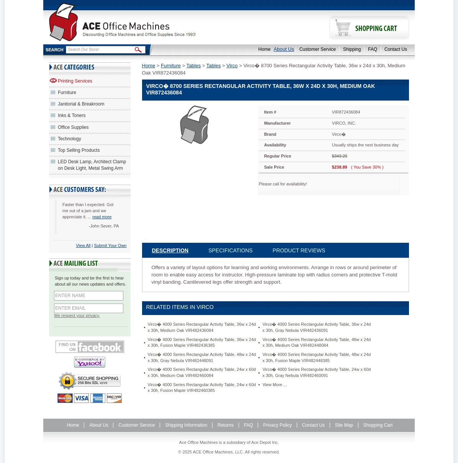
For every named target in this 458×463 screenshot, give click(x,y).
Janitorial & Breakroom (81, 104)
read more (101, 216)
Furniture (67, 92)
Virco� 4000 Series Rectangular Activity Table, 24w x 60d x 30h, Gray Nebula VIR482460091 (316, 372)
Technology (69, 138)
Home (264, 49)
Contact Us (395, 49)
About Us (284, 49)
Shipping (352, 49)
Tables (193, 65)
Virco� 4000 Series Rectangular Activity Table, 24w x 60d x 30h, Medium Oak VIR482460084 (202, 372)
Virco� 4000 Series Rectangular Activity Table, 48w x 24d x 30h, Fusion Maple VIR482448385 (316, 357)
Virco (231, 65)
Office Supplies (73, 127)
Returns (226, 425)
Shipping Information (186, 425)
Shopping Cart (378, 425)
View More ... (274, 384)
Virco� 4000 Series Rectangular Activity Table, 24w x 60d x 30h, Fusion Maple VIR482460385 (202, 387)
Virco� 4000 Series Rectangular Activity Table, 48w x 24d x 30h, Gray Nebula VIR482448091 (202, 357)
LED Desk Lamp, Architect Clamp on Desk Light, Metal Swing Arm (92, 165)
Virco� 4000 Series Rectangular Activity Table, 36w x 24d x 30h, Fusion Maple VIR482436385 (202, 342)
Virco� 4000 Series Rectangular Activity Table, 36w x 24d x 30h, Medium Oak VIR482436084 (202, 327)
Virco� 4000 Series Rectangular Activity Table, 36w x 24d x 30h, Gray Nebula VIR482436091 (316, 327)
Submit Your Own (110, 245)
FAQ (372, 49)
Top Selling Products (79, 150)
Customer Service (317, 49)
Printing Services (75, 81)
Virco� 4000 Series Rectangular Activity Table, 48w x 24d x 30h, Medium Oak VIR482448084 (316, 342)
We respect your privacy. (77, 315)
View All (83, 245)
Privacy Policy (277, 425)
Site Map (344, 425)
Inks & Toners (71, 115)
